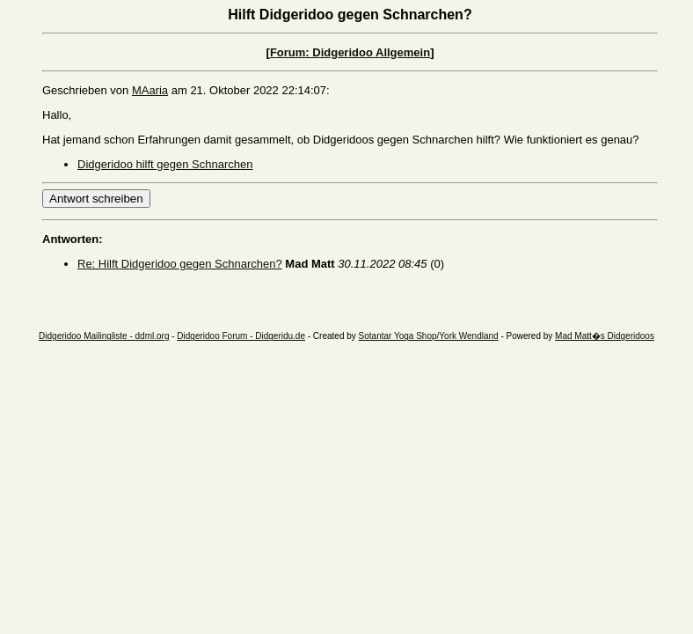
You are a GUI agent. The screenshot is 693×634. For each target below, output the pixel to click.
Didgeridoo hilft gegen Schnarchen (164, 164)
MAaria (150, 90)
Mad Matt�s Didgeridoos (604, 336)
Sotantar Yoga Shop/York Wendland (429, 336)
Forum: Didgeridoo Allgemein (350, 52)
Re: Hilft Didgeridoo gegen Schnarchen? (179, 263)
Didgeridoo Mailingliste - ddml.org (104, 336)
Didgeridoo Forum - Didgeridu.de (241, 336)
